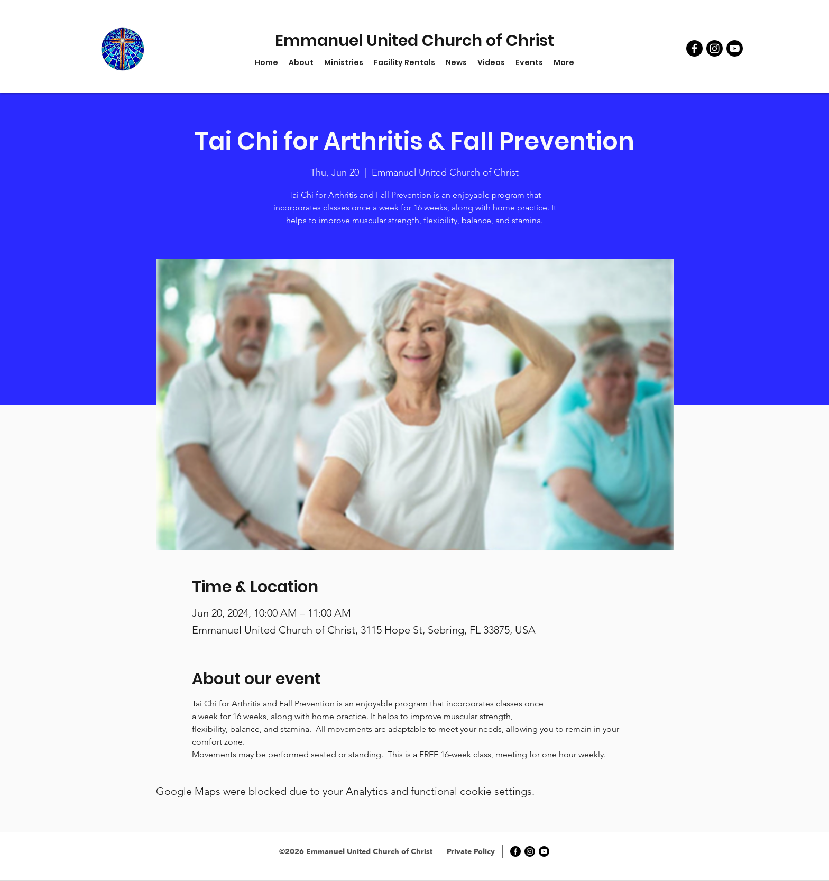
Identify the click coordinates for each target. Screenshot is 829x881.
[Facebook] (694, 48)
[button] (344, 62)
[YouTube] (734, 48)
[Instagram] (714, 48)
